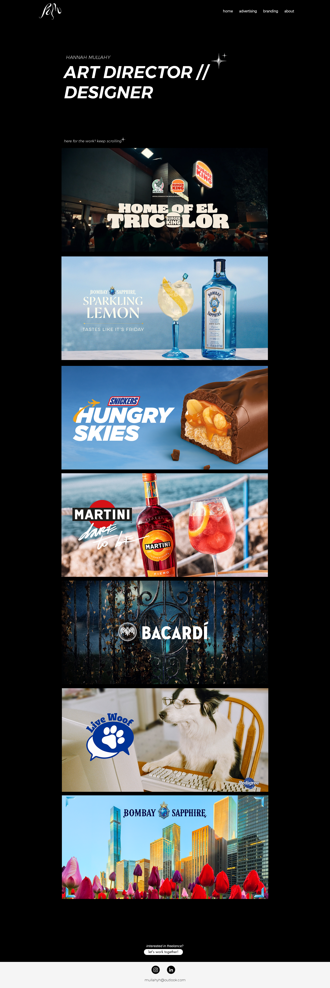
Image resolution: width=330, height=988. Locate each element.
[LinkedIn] (171, 970)
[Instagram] (156, 970)
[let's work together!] (163, 952)
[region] (164, 200)
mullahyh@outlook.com (165, 980)
